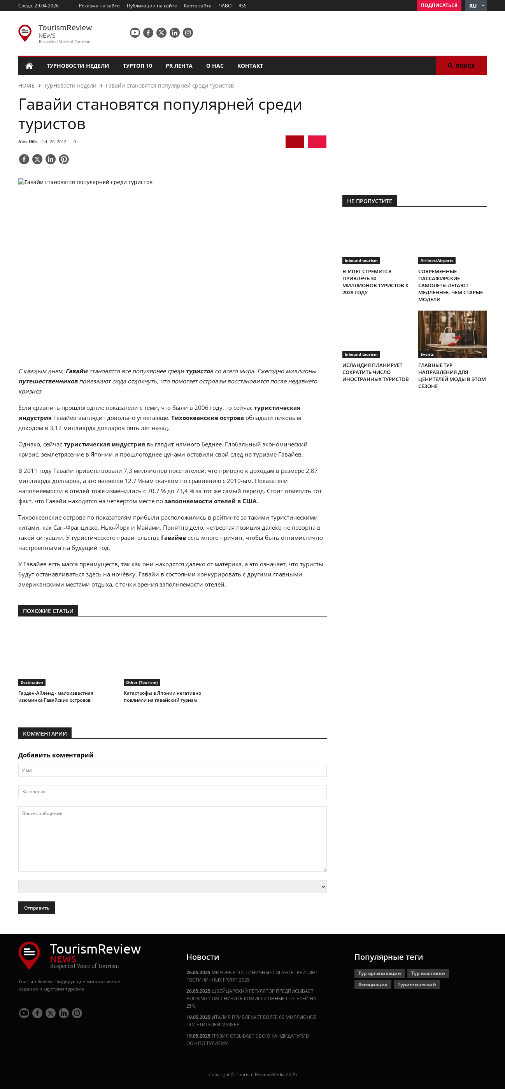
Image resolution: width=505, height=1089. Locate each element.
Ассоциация (373, 984)
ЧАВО (225, 5)
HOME (26, 85)
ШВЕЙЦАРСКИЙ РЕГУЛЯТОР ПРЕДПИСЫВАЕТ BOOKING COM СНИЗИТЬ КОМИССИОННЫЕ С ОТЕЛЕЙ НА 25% (251, 998)
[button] (476, 5)
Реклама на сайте (99, 5)
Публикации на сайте (152, 5)
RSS (242, 5)
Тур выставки (428, 973)
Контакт (250, 65)
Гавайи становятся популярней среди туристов (170, 85)
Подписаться (439, 5)
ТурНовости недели (78, 65)
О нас (215, 65)
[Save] (64, 160)
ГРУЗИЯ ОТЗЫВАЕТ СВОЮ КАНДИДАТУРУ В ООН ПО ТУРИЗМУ (247, 1040)
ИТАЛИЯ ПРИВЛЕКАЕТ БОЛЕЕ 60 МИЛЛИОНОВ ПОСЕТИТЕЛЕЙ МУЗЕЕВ (251, 1021)
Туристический (417, 984)
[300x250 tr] (414, 130)
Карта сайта (198, 5)
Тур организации (379, 973)
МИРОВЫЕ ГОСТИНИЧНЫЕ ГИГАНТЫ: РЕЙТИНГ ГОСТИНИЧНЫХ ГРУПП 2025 (252, 976)
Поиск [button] (461, 66)
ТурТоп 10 (137, 65)
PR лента (179, 65)
